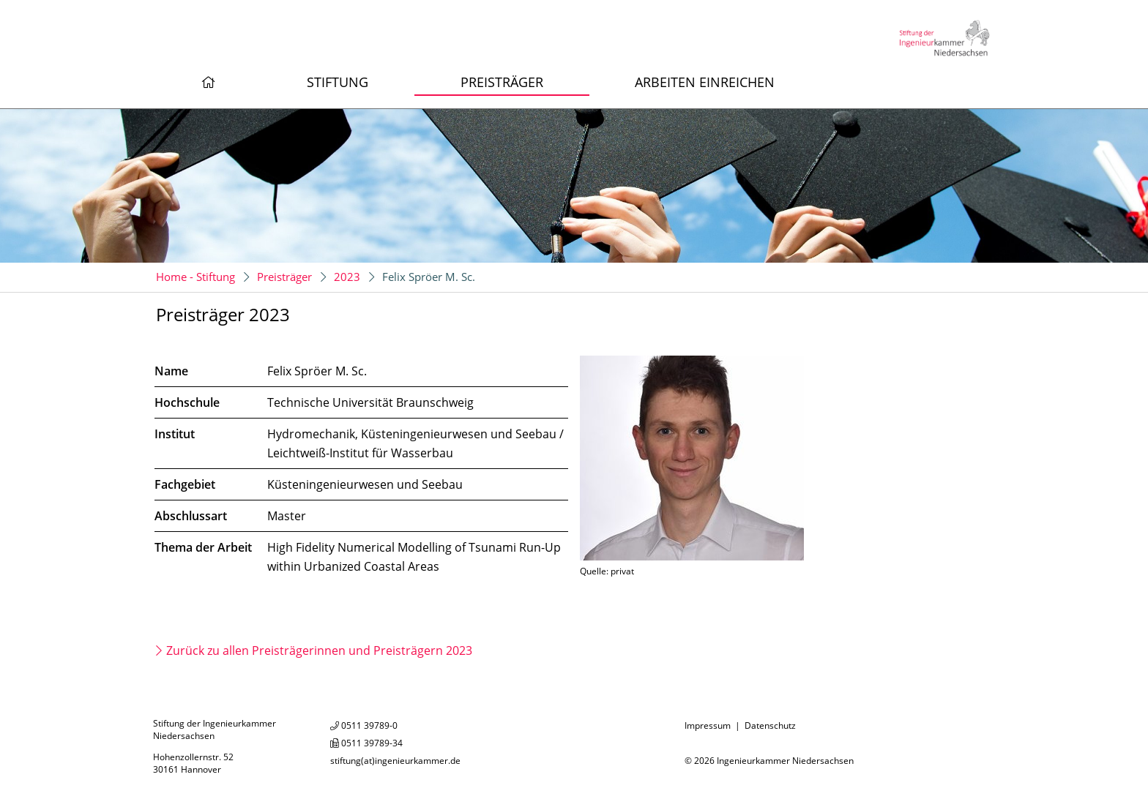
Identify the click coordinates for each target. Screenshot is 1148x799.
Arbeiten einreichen (705, 82)
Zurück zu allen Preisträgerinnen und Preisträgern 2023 (319, 650)
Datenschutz (770, 725)
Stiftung (337, 82)
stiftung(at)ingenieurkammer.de (395, 760)
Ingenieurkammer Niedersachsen (785, 760)
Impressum (708, 725)
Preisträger (502, 82)
